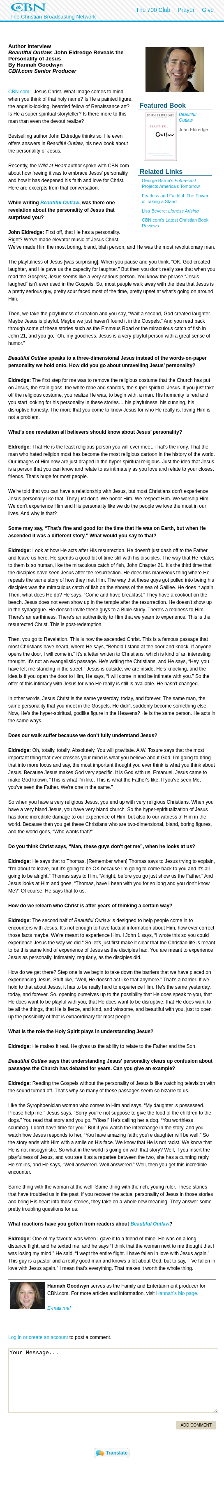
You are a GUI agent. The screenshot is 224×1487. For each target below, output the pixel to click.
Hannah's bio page (176, 1293)
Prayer (186, 10)
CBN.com (18, 92)
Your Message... (113, 1380)
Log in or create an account (38, 1337)
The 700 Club (153, 10)
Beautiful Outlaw (59, 203)
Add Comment (196, 1425)
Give (208, 10)
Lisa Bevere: (170, 210)
